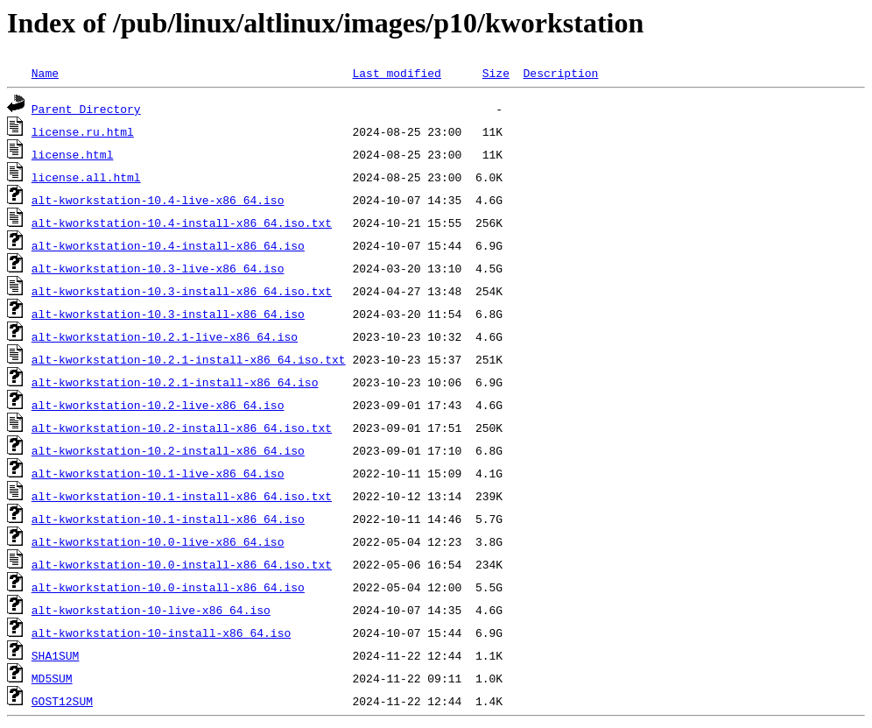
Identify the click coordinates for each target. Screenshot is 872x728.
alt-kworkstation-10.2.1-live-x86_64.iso (165, 336)
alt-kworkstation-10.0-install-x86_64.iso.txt (182, 564)
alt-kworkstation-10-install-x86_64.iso (161, 632)
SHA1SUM (56, 655)
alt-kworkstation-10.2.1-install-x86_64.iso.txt (189, 359)
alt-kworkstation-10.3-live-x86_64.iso (158, 268)
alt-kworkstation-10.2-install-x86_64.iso (168, 450)
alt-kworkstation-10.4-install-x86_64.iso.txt (182, 222)
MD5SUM (52, 678)
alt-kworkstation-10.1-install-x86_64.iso (168, 519)
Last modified (396, 73)
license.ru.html (83, 131)
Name (45, 73)
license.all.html (86, 177)
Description (560, 73)
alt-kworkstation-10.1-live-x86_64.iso (158, 473)
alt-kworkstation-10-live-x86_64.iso (151, 610)
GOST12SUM (62, 701)
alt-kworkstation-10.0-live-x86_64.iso (158, 541)
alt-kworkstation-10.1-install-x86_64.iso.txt (182, 496)
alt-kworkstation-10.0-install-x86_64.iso (168, 587)
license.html (73, 154)
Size (496, 73)
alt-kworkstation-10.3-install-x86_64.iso (168, 314)
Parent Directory (86, 109)
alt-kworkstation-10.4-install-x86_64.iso (168, 245)
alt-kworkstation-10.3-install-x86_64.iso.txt (182, 291)
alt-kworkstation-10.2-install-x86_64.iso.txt (182, 427)
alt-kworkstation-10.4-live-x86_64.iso (158, 200)
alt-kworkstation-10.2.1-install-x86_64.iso (175, 382)
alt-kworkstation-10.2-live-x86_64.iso (158, 405)
